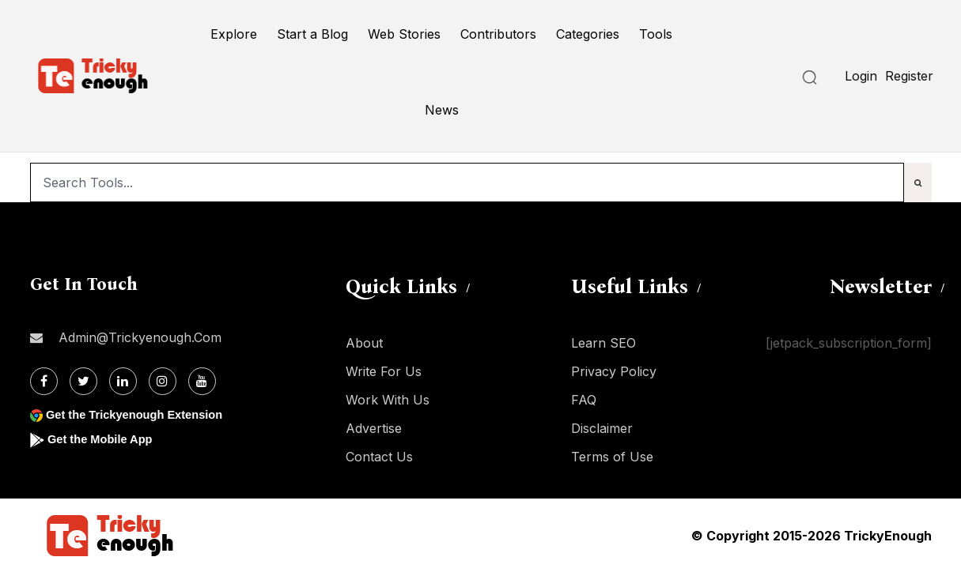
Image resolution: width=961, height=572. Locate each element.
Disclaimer (602, 428)
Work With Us (387, 400)
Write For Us (384, 371)
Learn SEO (603, 343)
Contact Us (379, 457)
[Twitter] (83, 381)
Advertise (374, 428)
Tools (655, 34)
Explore (233, 34)
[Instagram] (162, 381)
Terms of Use (612, 457)
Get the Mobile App (104, 439)
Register (909, 76)
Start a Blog (312, 34)
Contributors (498, 34)
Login (861, 76)
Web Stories (404, 34)
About (364, 343)
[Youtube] (202, 381)
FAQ (583, 400)
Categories (587, 34)
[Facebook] (44, 381)
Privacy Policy (613, 371)
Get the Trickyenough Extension (143, 414)
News (442, 110)
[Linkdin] (123, 381)
